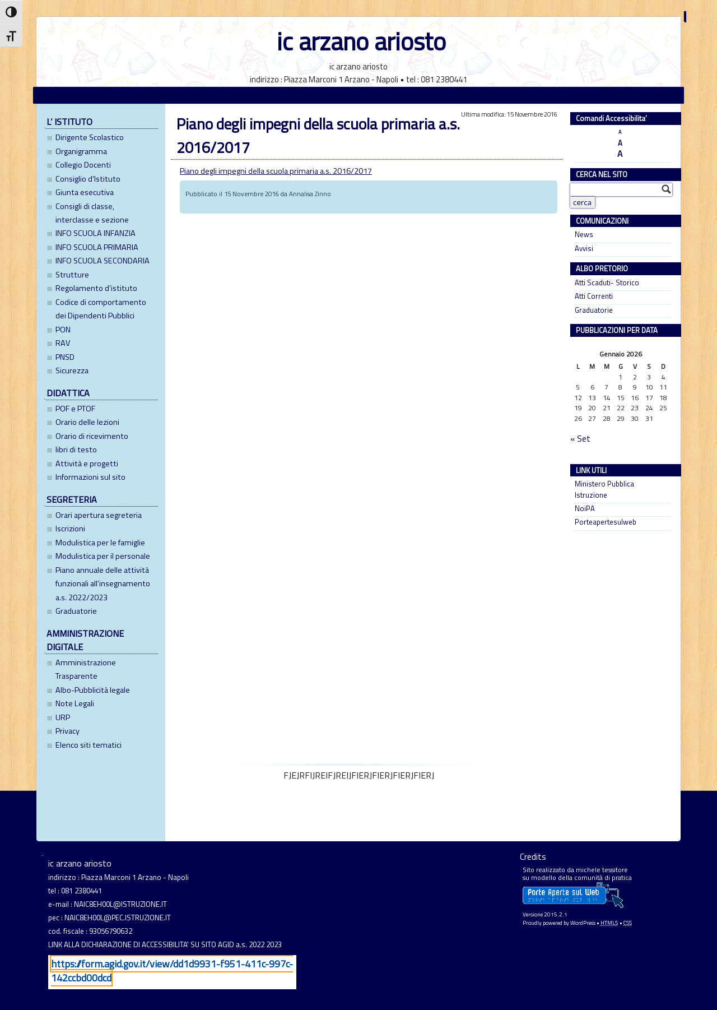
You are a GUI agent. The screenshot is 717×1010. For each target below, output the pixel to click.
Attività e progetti (86, 463)
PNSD (65, 357)
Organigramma (81, 151)
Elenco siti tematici (88, 745)
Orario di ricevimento (91, 436)
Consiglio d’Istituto (87, 179)
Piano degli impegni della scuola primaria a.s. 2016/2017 (276, 171)
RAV (62, 343)
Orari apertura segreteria (98, 515)
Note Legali (74, 703)
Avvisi (584, 248)
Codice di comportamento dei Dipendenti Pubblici (100, 309)
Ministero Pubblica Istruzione (604, 489)
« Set (580, 439)
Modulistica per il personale (102, 556)
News (584, 234)
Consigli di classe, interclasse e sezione (92, 213)
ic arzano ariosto (361, 41)
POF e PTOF (75, 408)
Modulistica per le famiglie (100, 542)
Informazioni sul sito (90, 477)
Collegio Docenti (83, 165)
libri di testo (76, 449)
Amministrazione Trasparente (85, 669)
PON (63, 329)
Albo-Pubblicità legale (92, 690)
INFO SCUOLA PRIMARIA (96, 247)
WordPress (582, 923)
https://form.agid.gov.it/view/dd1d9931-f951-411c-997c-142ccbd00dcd (172, 970)
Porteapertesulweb (605, 522)
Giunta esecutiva (84, 192)
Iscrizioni (70, 528)
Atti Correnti (594, 296)
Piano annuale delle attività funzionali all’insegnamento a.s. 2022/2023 (102, 584)
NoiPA (585, 508)
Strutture (72, 274)
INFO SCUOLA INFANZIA (95, 233)
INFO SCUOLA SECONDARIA (102, 260)
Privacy (67, 731)
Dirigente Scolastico (89, 137)
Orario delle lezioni (87, 422)
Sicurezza (72, 370)
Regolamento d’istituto (96, 288)
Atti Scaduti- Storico (607, 282)
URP (62, 717)
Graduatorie (76, 611)
